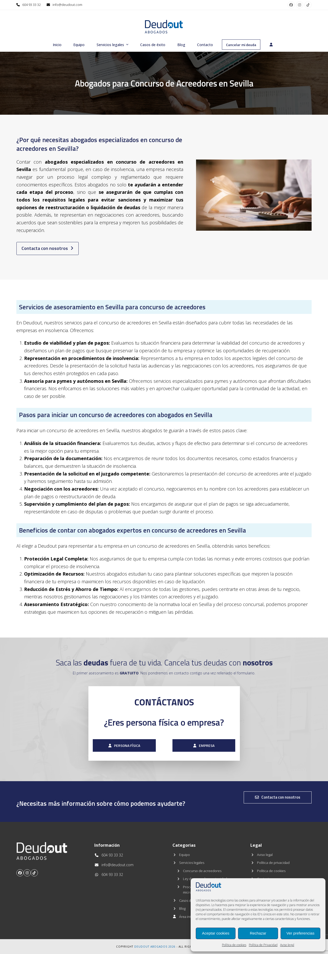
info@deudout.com (67, 4)
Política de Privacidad (263, 945)
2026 (172, 946)
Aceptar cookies (215, 933)
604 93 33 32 (31, 4)
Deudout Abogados (150, 946)
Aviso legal (287, 945)
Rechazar (258, 933)
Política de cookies (234, 945)
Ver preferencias (300, 933)
